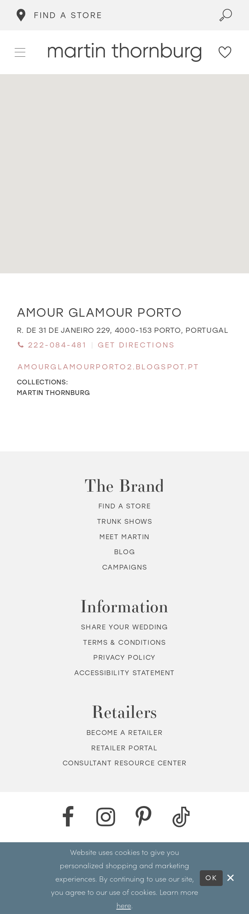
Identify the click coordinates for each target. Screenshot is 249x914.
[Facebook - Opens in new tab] (68, 817)
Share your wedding (124, 627)
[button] (20, 52)
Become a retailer (124, 733)
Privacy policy (124, 658)
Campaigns (124, 567)
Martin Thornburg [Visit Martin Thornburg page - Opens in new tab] (53, 393)
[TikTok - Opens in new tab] (181, 817)
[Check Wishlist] (225, 52)
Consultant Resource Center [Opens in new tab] (125, 763)
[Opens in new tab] (123, 330)
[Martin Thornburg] (124, 52)
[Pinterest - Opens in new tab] (143, 817)
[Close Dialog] (231, 878)
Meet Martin (124, 537)
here (123, 905)
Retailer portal (124, 748)
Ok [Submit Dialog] (211, 878)
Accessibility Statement (124, 673)
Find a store (124, 506)
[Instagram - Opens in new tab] (105, 817)
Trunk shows (124, 522)
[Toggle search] (226, 15)
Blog (124, 552)
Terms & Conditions (124, 642)
